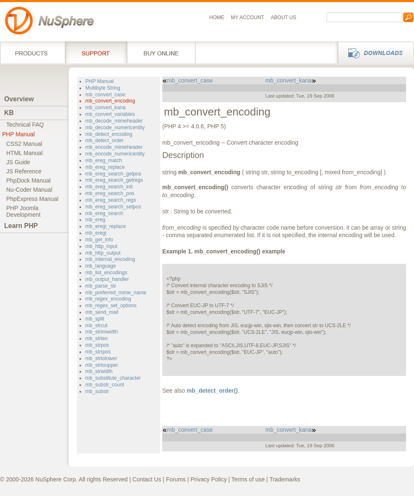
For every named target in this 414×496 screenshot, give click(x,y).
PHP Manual (18, 134)
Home (216, 17)
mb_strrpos (98, 352)
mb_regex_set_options (110, 305)
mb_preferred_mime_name (115, 293)
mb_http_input (101, 246)
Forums (176, 479)
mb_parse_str (100, 286)
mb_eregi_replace (105, 226)
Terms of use (248, 479)
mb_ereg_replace (105, 167)
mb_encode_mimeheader (114, 147)
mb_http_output (103, 253)
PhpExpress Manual (32, 198)
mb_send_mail (101, 312)
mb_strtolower (101, 358)
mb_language (100, 266)
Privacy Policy (209, 479)
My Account (247, 17)
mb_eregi (96, 233)
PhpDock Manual (28, 180)
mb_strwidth (99, 371)
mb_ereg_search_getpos (113, 174)
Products (32, 52)
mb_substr (97, 391)
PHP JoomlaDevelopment (23, 211)
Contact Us (146, 479)
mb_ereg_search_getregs (114, 180)
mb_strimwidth (101, 332)
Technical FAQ (25, 124)
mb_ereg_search (104, 213)
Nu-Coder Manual (29, 189)
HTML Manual (24, 153)
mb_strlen (96, 338)
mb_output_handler (107, 279)
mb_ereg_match (103, 160)
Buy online (161, 52)
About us (283, 17)
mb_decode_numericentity (115, 127)
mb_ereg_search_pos (109, 193)
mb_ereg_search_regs (110, 200)
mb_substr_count (104, 385)
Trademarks (284, 479)
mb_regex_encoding (108, 299)
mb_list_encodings (106, 273)
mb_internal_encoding (110, 259)
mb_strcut (96, 325)
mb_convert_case (105, 95)
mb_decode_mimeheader (114, 121)
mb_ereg (95, 220)
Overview (19, 99)
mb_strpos (97, 345)
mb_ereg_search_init (109, 187)
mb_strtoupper (101, 365)
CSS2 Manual (24, 143)
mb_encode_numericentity (115, 154)
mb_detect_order (104, 140)
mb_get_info (99, 240)
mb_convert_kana (105, 107)
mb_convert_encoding (110, 101)
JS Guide (18, 162)
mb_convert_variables (110, 114)
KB (9, 112)
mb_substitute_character (113, 378)
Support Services (96, 52)
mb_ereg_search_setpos (113, 207)
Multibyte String (102, 88)
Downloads (373, 52)
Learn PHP (21, 225)
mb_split (94, 319)
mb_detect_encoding (108, 134)
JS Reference (24, 171)
